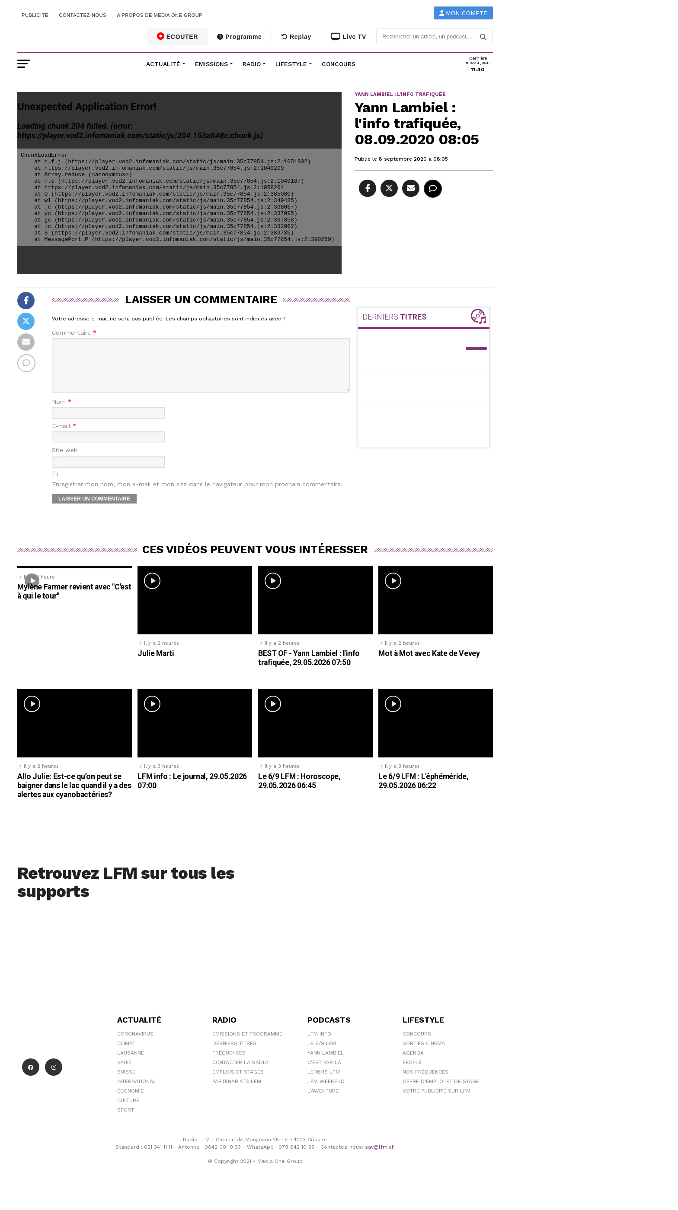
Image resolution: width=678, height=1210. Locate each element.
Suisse (126, 1082)
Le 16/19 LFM (323, 1082)
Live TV (348, 36)
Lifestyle (291, 63)
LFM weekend (326, 1092)
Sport (125, 1120)
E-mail (64, 436)
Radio (252, 63)
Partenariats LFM (236, 1092)
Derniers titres (234, 1054)
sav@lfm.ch (380, 1157)
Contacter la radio (240, 1073)
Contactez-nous (82, 15)
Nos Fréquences (425, 1082)
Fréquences (229, 1063)
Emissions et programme (247, 1044)
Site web (65, 460)
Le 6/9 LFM (321, 1054)
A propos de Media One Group (160, 15)
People (412, 1073)
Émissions (211, 63)
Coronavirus (135, 1044)
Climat (126, 1054)
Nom (61, 412)
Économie (130, 1101)
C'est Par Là (324, 1073)
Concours (338, 63)
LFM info (319, 1044)
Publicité (35, 15)
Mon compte (463, 13)
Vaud (124, 1073)
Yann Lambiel (325, 1063)
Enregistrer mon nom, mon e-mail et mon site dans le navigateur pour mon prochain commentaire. (197, 494)
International (136, 1092)
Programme (239, 36)
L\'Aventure (323, 1101)
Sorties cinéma (424, 1054)
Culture (128, 1111)
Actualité (163, 63)
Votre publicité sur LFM (436, 1101)
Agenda (413, 1063)
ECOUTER (177, 36)
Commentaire (74, 332)
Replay (296, 36)
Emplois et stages (238, 1082)
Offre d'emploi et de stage (441, 1092)
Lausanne (130, 1063)
